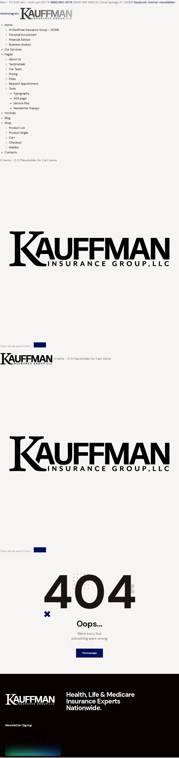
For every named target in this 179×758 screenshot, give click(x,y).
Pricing (13, 74)
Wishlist (14, 148)
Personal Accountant (23, 35)
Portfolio (10, 113)
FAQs (12, 79)
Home (9, 25)
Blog (8, 118)
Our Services (13, 50)
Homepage (89, 653)
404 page (20, 99)
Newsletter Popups (26, 108)
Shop (8, 123)
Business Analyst (20, 45)
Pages (9, 54)
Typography (21, 94)
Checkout (15, 143)
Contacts (11, 153)
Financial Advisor (20, 40)
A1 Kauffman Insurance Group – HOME (35, 30)
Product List (17, 128)
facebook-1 (142, 2)
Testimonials (17, 64)
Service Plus (21, 104)
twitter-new (158, 2)
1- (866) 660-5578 (60, 2)
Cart (12, 138)
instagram (13, 13)
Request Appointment (24, 84)
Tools (12, 89)
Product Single (19, 133)
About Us (15, 59)
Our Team (16, 69)
